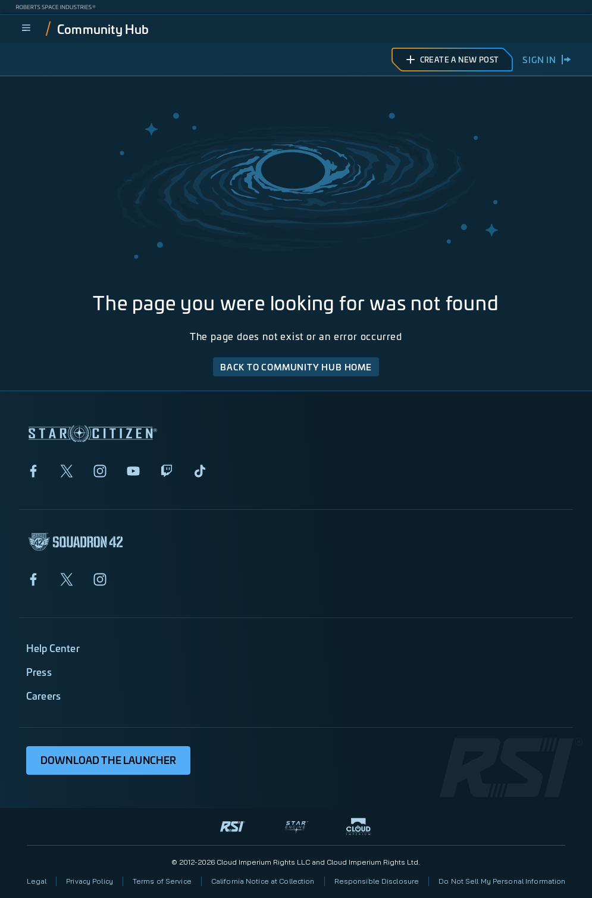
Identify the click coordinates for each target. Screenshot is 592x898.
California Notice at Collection (263, 881)
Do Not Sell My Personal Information (501, 881)
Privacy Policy (89, 881)
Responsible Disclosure (376, 881)
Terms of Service (162, 881)
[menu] (26, 28)
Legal (37, 881)
